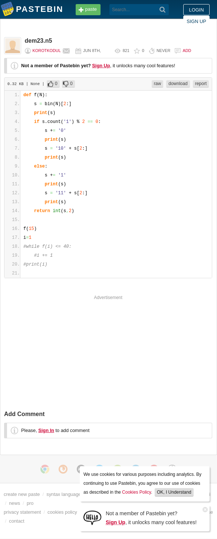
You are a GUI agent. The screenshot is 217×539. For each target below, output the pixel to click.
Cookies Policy (136, 492)
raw (157, 83)
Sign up (196, 21)
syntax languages (64, 494)
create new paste (22, 494)
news (14, 503)
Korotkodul (47, 50)
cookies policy (62, 512)
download (177, 83)
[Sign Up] (92, 517)
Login (196, 10)
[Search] (163, 9)
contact (16, 521)
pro (30, 503)
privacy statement (22, 512)
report (201, 83)
